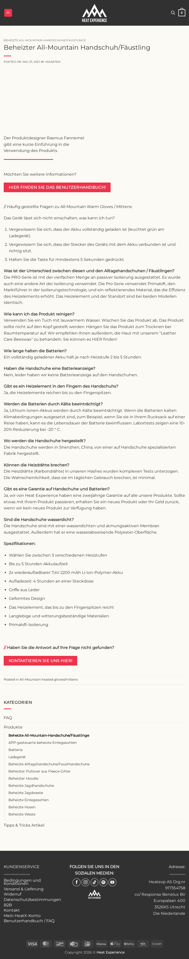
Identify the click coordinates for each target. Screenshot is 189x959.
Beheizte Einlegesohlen (28, 800)
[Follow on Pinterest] (103, 882)
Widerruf (12, 894)
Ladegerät (17, 757)
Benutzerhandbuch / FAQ (29, 920)
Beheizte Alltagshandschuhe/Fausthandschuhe (49, 764)
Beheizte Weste (21, 814)
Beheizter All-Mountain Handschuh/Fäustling (77, 47)
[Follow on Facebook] (76, 882)
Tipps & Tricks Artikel (24, 825)
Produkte (13, 727)
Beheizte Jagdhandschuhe (31, 785)
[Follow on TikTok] (95, 882)
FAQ (8, 717)
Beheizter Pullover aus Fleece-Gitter (39, 771)
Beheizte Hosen (21, 807)
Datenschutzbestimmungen (32, 899)
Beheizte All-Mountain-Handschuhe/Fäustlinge (48, 735)
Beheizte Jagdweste (25, 793)
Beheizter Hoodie (23, 778)
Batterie (15, 750)
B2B (8, 905)
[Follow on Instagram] (85, 882)
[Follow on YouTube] (112, 882)
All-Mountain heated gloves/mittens (49, 679)
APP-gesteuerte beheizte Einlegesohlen (42, 742)
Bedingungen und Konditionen (22, 882)
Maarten (53, 61)
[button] (8, 13)
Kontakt (12, 910)
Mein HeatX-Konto (22, 915)
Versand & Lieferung (24, 889)
